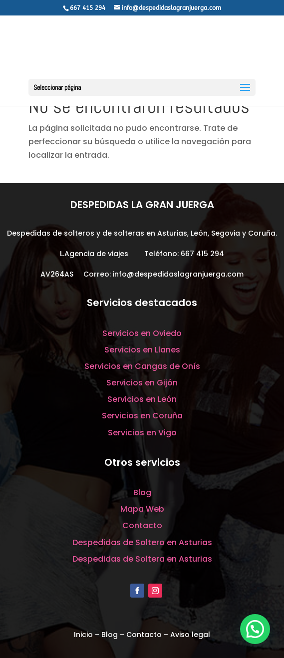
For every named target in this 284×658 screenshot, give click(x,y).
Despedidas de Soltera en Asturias (142, 559)
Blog (142, 492)
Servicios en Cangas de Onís (142, 366)
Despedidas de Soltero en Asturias (142, 542)
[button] (255, 629)
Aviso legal (190, 635)
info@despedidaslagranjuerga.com (178, 274)
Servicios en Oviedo (142, 333)
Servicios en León (142, 399)
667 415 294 (202, 254)
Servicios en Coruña (142, 415)
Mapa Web (142, 509)
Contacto (142, 525)
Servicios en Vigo (142, 432)
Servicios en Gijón (142, 382)
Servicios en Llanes (142, 349)
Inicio (83, 635)
